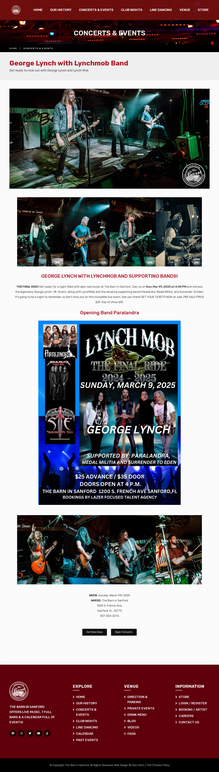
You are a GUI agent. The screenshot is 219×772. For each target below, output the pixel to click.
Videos (133, 727)
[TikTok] (47, 733)
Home (38, 10)
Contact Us (189, 722)
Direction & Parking (137, 699)
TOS (148, 765)
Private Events (140, 708)
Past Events (87, 740)
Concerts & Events (96, 10)
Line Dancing (161, 10)
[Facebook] (12, 733)
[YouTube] (38, 733)
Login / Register (193, 703)
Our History (61, 10)
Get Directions (95, 632)
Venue (184, 10)
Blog (131, 721)
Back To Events (123, 632)
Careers (186, 716)
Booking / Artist (193, 709)
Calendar (84, 734)
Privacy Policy (161, 765)
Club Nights (131, 10)
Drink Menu (137, 715)
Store (203, 10)
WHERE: (96, 600)
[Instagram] (21, 733)
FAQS (131, 734)
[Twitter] (30, 733)
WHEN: (93, 595)
